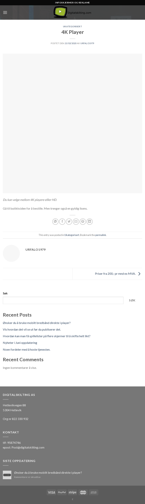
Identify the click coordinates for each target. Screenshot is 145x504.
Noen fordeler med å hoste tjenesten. (26, 349)
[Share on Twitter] (69, 221)
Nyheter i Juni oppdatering (20, 342)
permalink (100, 234)
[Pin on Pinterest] (83, 221)
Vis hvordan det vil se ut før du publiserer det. (32, 329)
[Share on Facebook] (62, 221)
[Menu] (5, 12)
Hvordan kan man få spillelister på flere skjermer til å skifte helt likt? (46, 336)
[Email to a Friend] (76, 221)
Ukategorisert (72, 26)
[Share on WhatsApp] (55, 221)
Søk (5, 293)
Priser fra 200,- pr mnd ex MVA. (118, 273)
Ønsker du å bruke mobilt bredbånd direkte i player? (37, 323)
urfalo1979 (87, 43)
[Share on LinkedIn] (89, 221)
